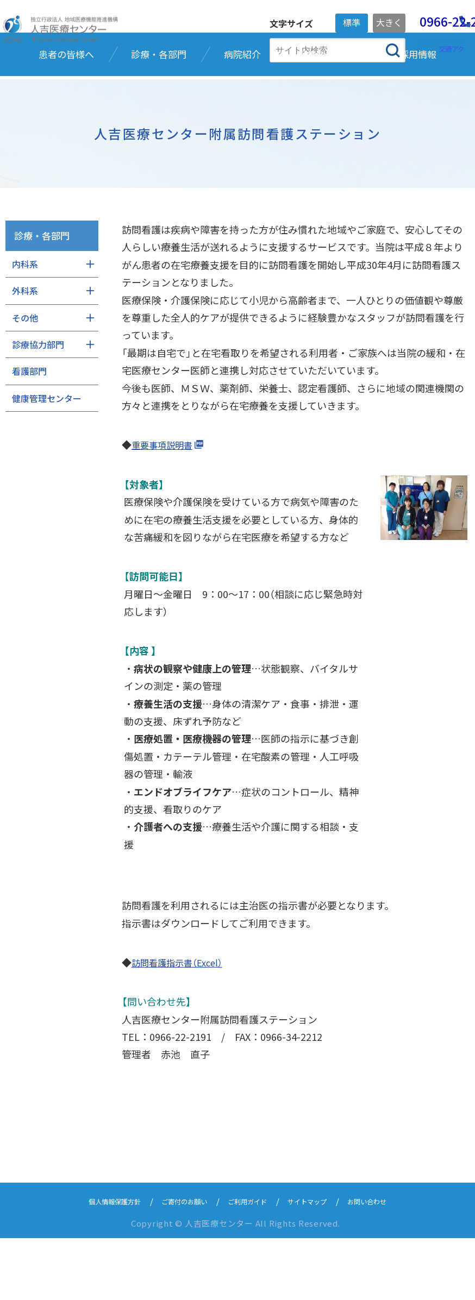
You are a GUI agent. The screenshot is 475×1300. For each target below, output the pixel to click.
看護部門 (29, 433)
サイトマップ (319, 1262)
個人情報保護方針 (94, 1262)
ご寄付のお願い (176, 1262)
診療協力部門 (38, 406)
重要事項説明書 (166, 507)
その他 (25, 379)
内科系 (25, 325)
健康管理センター (47, 460)
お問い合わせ (389, 1262)
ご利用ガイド (250, 1262)
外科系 (25, 352)
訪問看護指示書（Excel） (182, 1024)
